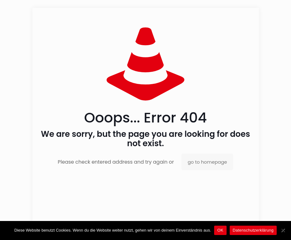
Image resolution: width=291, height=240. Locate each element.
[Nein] (283, 230)
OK (220, 230)
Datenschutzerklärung (253, 230)
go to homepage (207, 162)
